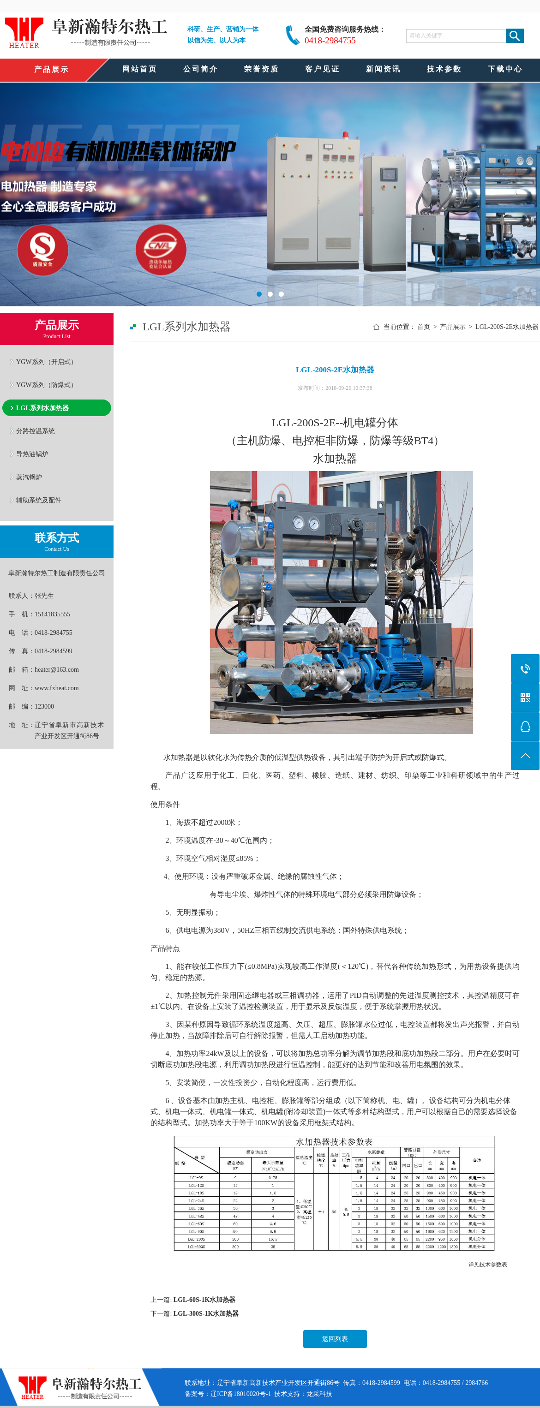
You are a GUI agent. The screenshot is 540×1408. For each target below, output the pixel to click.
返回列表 (335, 1339)
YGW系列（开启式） (46, 361)
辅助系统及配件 (38, 500)
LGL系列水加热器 (42, 408)
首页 (423, 326)
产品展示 (453, 326)
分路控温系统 (35, 431)
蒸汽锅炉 (29, 477)
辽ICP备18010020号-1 (240, 1393)
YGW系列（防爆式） (46, 384)
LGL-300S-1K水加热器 (206, 1313)
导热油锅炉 (32, 454)
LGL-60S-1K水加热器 (205, 1299)
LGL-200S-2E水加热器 (507, 326)
